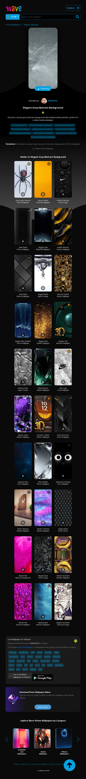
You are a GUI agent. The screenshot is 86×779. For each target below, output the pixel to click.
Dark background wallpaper (65, 129)
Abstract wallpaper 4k (19, 125)
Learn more (43, 707)
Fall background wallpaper (21, 129)
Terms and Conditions (39, 764)
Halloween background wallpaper (43, 137)
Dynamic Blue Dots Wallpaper (23, 483)
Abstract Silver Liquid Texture (23, 389)
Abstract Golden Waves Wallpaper (63, 295)
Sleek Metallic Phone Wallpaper (43, 483)
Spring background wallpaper (42, 129)
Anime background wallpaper (43, 133)
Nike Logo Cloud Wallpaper (63, 389)
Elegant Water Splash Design (43, 295)
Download (43, 88)
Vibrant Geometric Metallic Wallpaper (63, 577)
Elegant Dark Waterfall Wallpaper (43, 248)
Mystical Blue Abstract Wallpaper (43, 624)
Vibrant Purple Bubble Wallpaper (23, 436)
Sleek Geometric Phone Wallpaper (63, 436)
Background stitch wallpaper (64, 125)
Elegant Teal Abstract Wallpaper (63, 342)
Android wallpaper (25, 647)
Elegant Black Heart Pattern (63, 530)
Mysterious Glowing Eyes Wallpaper (63, 483)
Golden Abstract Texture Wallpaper (63, 248)
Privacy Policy (54, 764)
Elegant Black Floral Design (43, 577)
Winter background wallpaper (20, 133)
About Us (25, 764)
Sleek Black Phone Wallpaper (23, 248)
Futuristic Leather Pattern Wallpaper (43, 436)
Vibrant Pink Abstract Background (23, 577)
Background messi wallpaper (66, 133)
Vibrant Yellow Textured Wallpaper (43, 201)
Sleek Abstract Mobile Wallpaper (43, 389)
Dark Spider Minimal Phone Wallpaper (23, 201)
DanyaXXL (49, 100)
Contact (17, 764)
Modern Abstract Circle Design (63, 201)
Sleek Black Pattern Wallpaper (22, 295)
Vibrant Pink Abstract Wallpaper (23, 624)
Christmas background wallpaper (40, 125)
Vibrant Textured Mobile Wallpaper (43, 530)
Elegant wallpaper (31, 24)
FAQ (63, 764)
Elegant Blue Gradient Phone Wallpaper (23, 342)
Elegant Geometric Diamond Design (63, 624)
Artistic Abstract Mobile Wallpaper (23, 530)
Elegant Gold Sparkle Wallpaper (43, 342)
